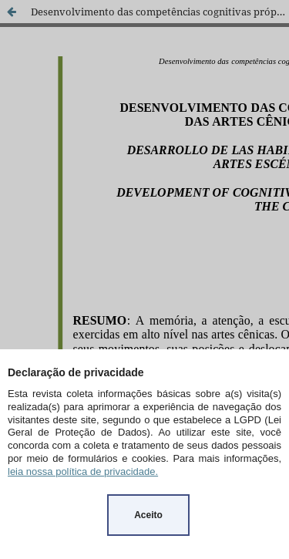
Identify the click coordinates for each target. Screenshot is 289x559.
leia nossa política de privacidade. (83, 471)
